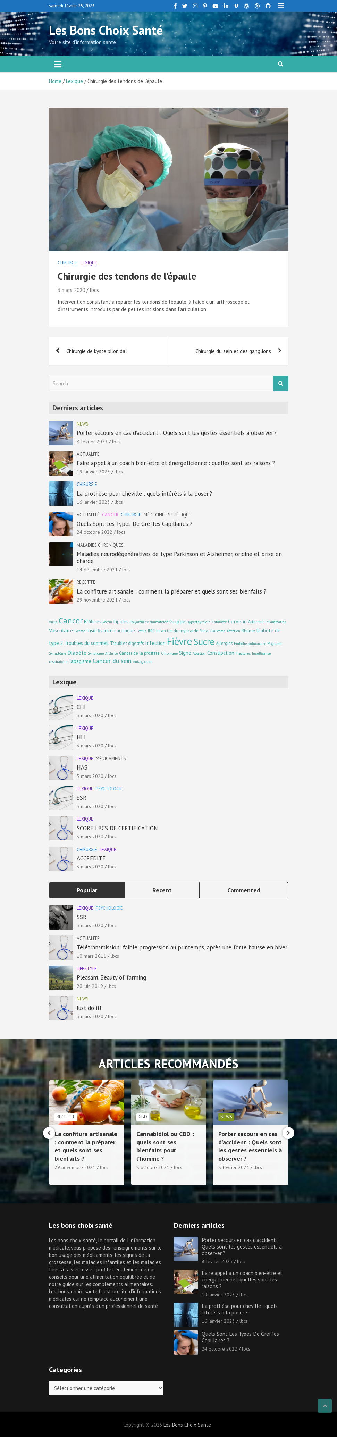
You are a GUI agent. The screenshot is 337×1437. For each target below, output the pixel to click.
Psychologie (109, 789)
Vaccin (107, 622)
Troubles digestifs (127, 643)
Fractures (243, 653)
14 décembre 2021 (97, 569)
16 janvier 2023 (93, 502)
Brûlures (92, 621)
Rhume (248, 630)
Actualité (88, 454)
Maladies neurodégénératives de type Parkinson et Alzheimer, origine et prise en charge (179, 557)
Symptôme (57, 653)
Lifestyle (87, 969)
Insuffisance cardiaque (110, 630)
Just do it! (89, 1008)
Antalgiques (142, 661)
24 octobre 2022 (94, 532)
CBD (220, 1117)
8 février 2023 (92, 441)
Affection (233, 631)
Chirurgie (68, 263)
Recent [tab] (162, 890)
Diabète (76, 652)
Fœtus (141, 631)
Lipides (120, 621)
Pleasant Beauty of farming (111, 977)
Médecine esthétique (167, 515)
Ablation (199, 653)
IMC (151, 630)
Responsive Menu (281, 6)
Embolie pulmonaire (250, 643)
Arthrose (256, 621)
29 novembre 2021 (97, 600)
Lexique (89, 263)
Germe (79, 631)
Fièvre (179, 641)
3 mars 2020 (71, 290)
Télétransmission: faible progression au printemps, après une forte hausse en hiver (182, 947)
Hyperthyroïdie (198, 622)
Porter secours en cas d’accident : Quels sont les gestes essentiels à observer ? (177, 433)
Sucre (203, 641)
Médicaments (111, 759)
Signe (185, 652)
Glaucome (217, 631)
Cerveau (237, 621)
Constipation (220, 652)
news (83, 424)
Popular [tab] (87, 890)
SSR (81, 797)
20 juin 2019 (90, 986)
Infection (155, 643)
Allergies (224, 643)
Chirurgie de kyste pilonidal (96, 351)
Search (280, 384)
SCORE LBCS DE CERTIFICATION (117, 828)
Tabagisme (80, 661)
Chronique (169, 653)
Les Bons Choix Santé (106, 30)
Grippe (177, 621)
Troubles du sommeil (87, 643)
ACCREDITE (91, 858)
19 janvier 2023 (93, 472)
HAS (82, 767)
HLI (81, 737)
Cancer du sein (112, 661)
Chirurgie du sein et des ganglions (233, 351)
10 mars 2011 (91, 956)
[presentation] (49, 1133)
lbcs (94, 290)
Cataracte (219, 622)
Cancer (110, 515)
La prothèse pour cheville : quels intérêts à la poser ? (144, 493)
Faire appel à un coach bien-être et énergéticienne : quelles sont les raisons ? (176, 463)
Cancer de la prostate (139, 653)
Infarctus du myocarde (177, 630)
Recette (86, 582)
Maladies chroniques (100, 545)
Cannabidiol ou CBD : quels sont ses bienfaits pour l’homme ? (243, 1146)
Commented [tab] (243, 890)
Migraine (274, 643)
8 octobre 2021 (230, 1167)
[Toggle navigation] (58, 64)
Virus (53, 622)
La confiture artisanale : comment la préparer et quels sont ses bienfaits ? (171, 591)
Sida (204, 630)
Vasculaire (61, 630)
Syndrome (96, 653)
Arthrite (111, 653)
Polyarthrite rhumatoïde (149, 622)
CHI (81, 707)
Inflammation (275, 622)
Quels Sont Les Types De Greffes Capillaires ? (134, 524)
